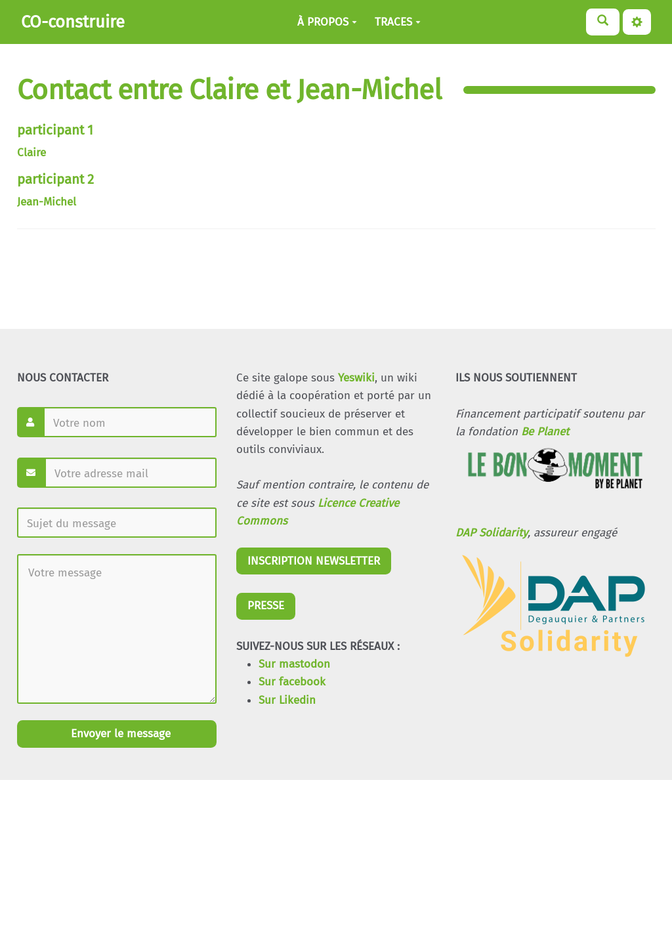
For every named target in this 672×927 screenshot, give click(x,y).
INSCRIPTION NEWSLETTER (313, 561)
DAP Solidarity (491, 533)
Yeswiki (356, 378)
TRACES (398, 22)
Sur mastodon (294, 664)
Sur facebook (292, 682)
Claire (31, 153)
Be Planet (545, 432)
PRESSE (265, 606)
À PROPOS (327, 22)
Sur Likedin (287, 700)
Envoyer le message (119, 734)
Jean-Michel (46, 202)
